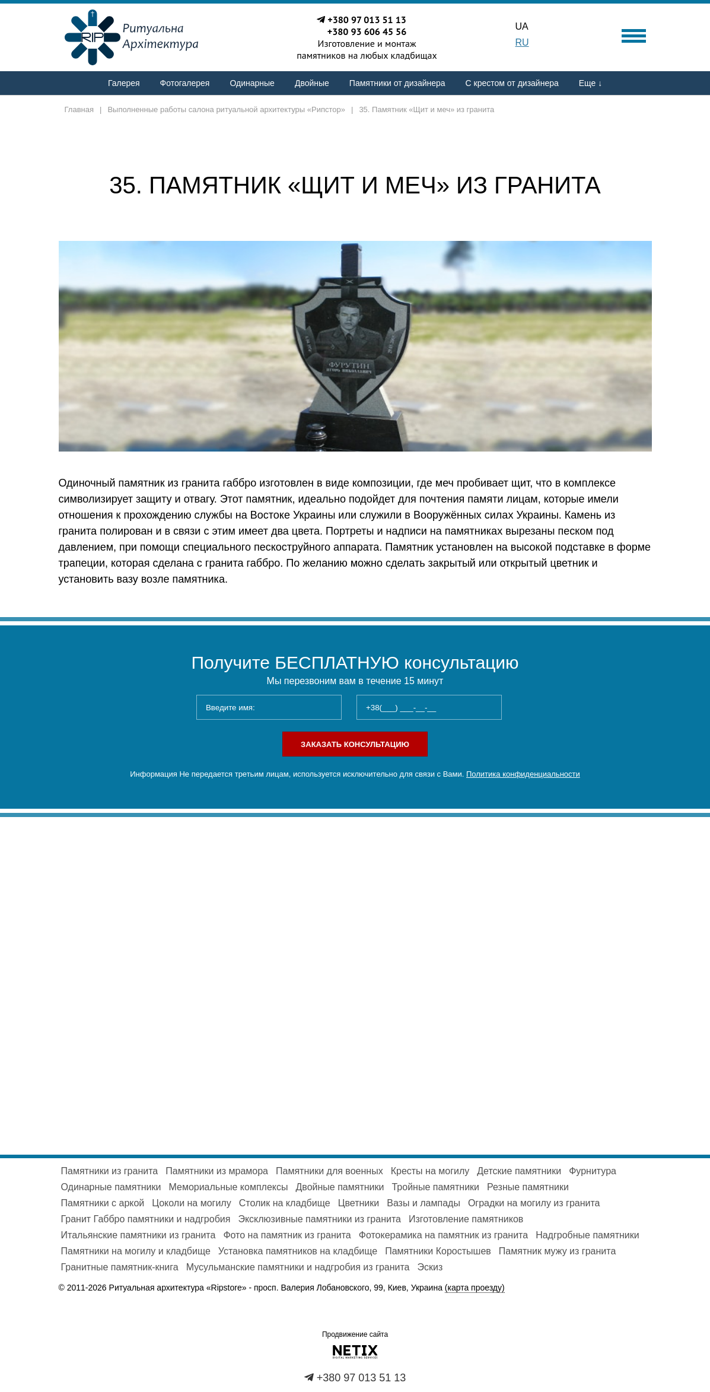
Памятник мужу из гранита (557, 1251)
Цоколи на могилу (191, 1203)
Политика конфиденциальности (523, 774)
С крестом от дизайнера (512, 83)
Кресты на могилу (430, 1171)
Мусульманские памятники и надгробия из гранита (298, 1267)
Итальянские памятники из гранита (138, 1235)
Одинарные (252, 83)
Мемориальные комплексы (228, 1187)
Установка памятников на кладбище (297, 1251)
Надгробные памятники (587, 1235)
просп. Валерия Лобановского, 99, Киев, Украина (379, 1288)
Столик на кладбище (284, 1203)
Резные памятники (528, 1187)
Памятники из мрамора (216, 1171)
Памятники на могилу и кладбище (136, 1251)
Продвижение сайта (355, 1334)
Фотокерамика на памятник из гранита (443, 1235)
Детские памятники (519, 1171)
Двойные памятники (340, 1187)
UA (521, 26)
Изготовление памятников (466, 1219)
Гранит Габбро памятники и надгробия (146, 1219)
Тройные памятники (435, 1187)
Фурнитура (592, 1171)
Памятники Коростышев (438, 1251)
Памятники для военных (329, 1171)
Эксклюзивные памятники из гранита (319, 1219)
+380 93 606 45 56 (367, 31)
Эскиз (430, 1267)
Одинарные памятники (111, 1187)
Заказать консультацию (355, 744)
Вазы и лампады (423, 1203)
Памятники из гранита (109, 1171)
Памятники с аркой (103, 1203)
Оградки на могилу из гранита (534, 1203)
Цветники (359, 1203)
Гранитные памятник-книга (120, 1267)
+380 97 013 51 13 (366, 20)
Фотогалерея (185, 83)
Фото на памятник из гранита (287, 1235)
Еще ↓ (590, 83)
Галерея (124, 83)
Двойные (312, 83)
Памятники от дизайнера (397, 83)
